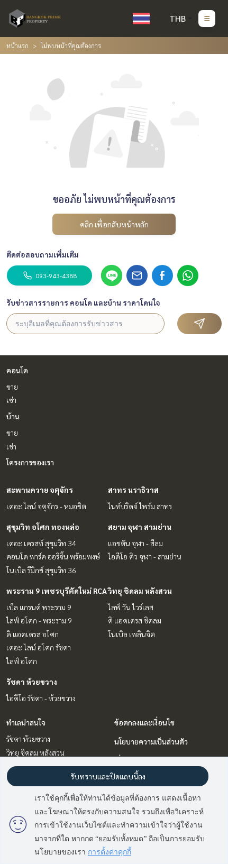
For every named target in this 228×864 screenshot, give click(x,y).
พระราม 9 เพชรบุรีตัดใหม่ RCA (56, 590)
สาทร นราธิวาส (133, 489)
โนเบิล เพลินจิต (131, 634)
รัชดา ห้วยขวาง (31, 681)
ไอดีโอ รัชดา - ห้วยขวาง (41, 698)
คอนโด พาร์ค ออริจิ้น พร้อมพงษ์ (53, 556)
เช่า (11, 400)
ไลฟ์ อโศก (21, 661)
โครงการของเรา (30, 462)
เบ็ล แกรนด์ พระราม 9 (38, 607)
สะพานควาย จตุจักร (39, 489)
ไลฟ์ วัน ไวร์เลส (130, 607)
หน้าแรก (17, 45)
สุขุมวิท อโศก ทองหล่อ (42, 526)
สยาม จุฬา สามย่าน (139, 526)
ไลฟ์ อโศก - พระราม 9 (39, 620)
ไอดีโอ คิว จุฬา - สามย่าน (144, 556)
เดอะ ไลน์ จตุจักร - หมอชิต (46, 506)
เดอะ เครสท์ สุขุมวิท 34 (41, 543)
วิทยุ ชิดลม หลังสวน (140, 590)
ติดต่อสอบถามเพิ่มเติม (42, 254)
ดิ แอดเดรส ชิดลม (134, 620)
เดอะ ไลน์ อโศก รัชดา (38, 647)
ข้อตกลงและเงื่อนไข (144, 722)
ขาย (12, 386)
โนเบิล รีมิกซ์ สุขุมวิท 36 (41, 570)
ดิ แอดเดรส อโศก (32, 634)
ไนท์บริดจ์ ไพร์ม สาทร (140, 506)
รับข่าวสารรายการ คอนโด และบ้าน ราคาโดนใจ (83, 302)
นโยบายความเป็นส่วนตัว (151, 741)
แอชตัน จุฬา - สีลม (135, 543)
